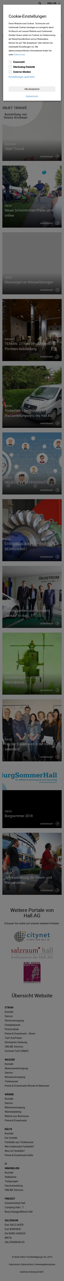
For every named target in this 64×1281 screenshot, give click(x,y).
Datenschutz (19, 54)
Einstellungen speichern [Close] (22, 77)
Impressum (32, 96)
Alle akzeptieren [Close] (32, 89)
